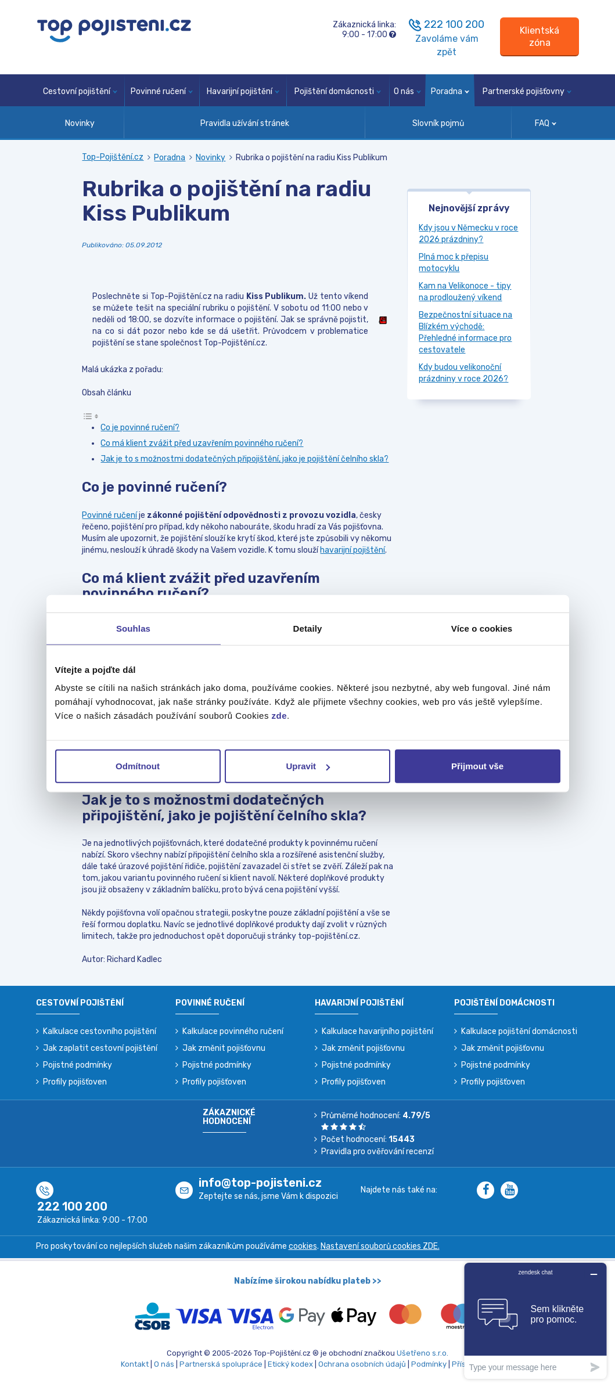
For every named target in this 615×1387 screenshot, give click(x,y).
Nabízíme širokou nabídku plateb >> (308, 1281)
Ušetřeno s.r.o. (422, 1353)
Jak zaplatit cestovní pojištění (100, 1048)
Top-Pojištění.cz (112, 157)
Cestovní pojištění (80, 91)
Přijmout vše (477, 766)
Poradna (450, 91)
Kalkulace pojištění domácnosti (519, 1031)
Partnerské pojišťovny (527, 91)
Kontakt (135, 1364)
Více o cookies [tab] (482, 628)
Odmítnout (138, 766)
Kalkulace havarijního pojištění (377, 1031)
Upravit (308, 766)
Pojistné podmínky (77, 1065)
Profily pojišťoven (75, 1082)
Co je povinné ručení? (139, 428)
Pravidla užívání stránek (244, 123)
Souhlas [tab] (133, 628)
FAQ (545, 123)
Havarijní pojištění (243, 91)
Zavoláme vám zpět (447, 45)
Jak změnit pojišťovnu (223, 1048)
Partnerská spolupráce (220, 1364)
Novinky (80, 123)
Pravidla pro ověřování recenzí (377, 1152)
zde (279, 715)
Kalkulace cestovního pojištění (99, 1031)
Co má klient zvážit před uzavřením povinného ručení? (201, 443)
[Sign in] (539, 36)
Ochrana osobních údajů (362, 1364)
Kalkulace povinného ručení (232, 1031)
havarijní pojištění (352, 550)
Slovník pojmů (438, 123)
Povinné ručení (162, 91)
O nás (407, 91)
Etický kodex (290, 1364)
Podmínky (429, 1364)
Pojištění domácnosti (337, 91)
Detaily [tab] (307, 628)
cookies (303, 1246)
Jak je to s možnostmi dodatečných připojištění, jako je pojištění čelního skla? (244, 459)
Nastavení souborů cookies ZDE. (380, 1246)
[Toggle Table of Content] (90, 416)
